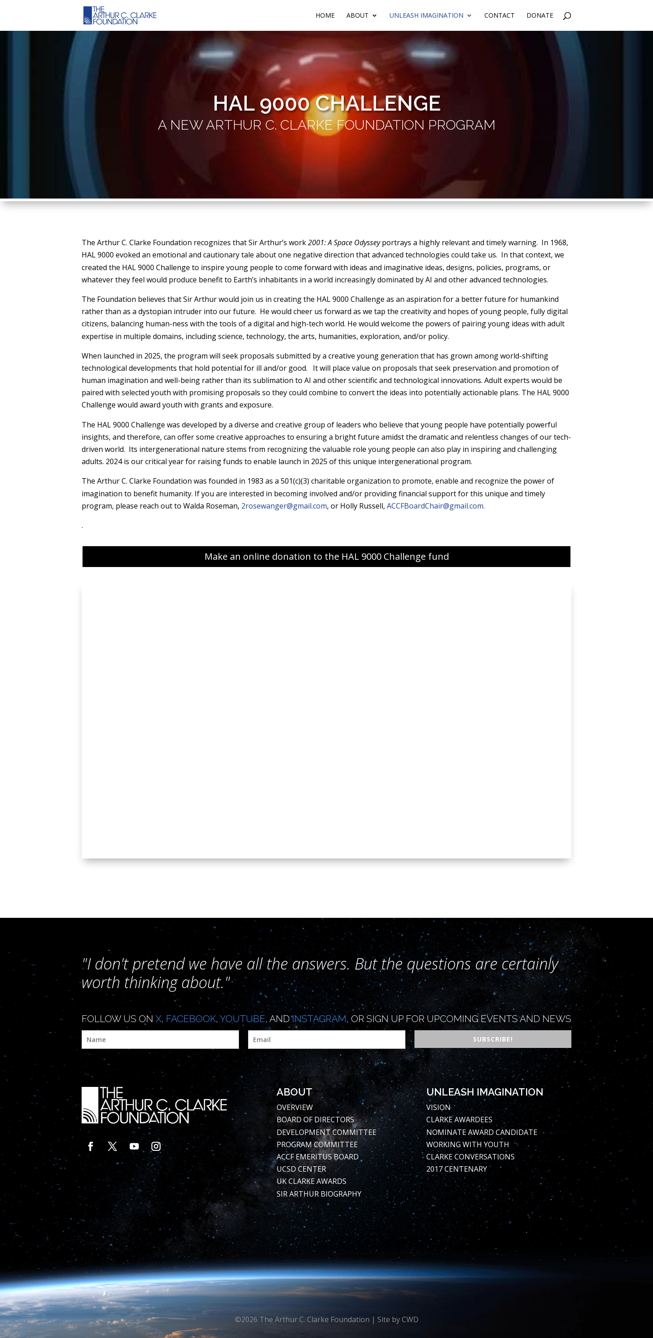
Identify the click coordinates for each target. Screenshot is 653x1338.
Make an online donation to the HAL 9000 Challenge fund (327, 556)
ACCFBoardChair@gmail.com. (436, 506)
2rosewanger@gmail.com (284, 506)
